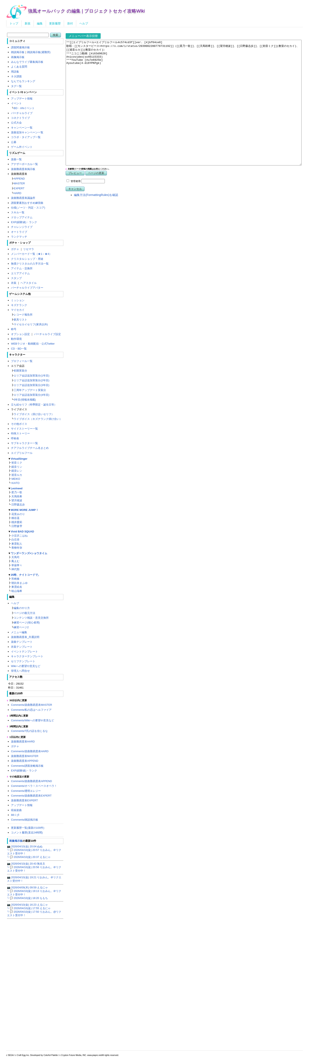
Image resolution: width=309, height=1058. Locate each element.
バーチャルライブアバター (27, 287)
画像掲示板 (17, 57)
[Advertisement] (184, 275)
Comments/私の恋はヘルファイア (31, 709)
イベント (16, 103)
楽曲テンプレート (22, 641)
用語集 (15, 71)
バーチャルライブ (22, 113)
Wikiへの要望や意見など (25, 666)
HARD (17, 193)
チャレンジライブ (22, 226)
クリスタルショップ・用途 (27, 258)
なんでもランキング (23, 81)
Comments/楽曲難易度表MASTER (31, 704)
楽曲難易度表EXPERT (24, 800)
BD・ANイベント (24, 108)
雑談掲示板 (17, 52)
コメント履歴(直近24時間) (27, 832)
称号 (13, 329)
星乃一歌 (16, 492)
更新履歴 (55, 23)
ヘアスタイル (29, 282)
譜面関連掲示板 (20, 47)
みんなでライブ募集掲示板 (27, 61)
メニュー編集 (19, 632)
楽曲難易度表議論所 (23, 197)
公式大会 (16, 122)
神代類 (15, 569)
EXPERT (19, 188)
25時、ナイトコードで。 (26, 574)
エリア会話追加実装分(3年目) (31, 385)
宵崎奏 (15, 578)
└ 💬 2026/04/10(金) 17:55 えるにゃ (29, 908)
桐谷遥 (15, 518)
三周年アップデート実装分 (30, 390)
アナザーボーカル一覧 (24, 164)
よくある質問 (19, 66)
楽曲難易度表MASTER (24, 756)
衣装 (13, 282)
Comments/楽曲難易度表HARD (29, 751)
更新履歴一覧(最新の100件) (27, 827)
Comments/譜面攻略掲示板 (27, 765)
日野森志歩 (18, 504)
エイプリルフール (22, 452)
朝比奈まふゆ (19, 582)
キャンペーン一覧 (22, 127)
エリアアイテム (20, 273)
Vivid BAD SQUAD (22, 531)
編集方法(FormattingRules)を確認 (96, 219)
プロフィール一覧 (22, 361)
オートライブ (19, 231)
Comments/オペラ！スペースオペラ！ (34, 785)
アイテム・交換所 (22, 268)
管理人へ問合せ (20, 670)
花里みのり (18, 514)
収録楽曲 (16, 810)
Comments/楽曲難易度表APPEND (31, 781)
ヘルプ (83, 23)
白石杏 (15, 539)
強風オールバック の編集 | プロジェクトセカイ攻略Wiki (86, 10)
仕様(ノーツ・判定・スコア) (28, 207)
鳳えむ (15, 561)
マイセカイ (17, 309)
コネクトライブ (20, 117)
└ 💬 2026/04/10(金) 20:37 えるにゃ (29, 857)
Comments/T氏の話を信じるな (29, 730)
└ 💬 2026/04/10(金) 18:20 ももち (27, 898)
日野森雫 (16, 526)
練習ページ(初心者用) (27, 622)
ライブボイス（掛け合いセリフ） (34, 414)
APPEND (19, 178)
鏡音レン (16, 470)
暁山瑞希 (16, 591)
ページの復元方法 (24, 613)
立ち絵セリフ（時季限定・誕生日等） (34, 404)
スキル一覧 (17, 212)
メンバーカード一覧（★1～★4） (31, 253)
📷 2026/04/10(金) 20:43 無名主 (26, 863)
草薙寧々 (16, 565)
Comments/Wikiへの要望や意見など (32, 720)
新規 (27, 23)
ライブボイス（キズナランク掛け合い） (38, 418)
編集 (40, 23)
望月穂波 (16, 500)
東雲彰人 (16, 543)
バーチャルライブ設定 (47, 334)
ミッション (17, 300)
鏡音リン (16, 466)
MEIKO (15, 478)
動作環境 (16, 338)
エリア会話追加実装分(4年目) (31, 394)
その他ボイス (19, 423)
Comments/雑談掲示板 (24, 819)
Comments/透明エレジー (26, 790)
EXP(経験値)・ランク (24, 222)
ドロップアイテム (22, 217)
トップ (14, 23)
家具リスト (20, 319)
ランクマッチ (19, 236)
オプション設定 (20, 334)
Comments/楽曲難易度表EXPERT (31, 795)
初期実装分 (20, 370)
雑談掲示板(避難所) (39, 52)
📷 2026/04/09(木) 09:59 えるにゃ (27, 887)
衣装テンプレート (22, 646)
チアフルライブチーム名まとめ (30, 447)
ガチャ (15, 249)
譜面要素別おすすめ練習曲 (27, 202)
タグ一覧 (16, 86)
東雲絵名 (16, 586)
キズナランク (19, 305)
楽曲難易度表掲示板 (23, 169)
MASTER (19, 183)
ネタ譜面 (16, 76)
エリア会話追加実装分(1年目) (31, 375)
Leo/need (17, 488)
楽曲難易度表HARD (23, 741)
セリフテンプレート (23, 661)
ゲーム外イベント (22, 146)
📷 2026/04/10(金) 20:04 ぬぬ (25, 846)
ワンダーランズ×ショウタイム (29, 553)
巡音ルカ (16, 474)
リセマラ (28, 249)
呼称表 (15, 438)
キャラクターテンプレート (27, 656)
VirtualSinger (19, 458)
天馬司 (15, 557)
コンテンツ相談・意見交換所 (31, 617)
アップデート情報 (22, 98)
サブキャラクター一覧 (24, 443)
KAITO (15, 483)
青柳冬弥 (16, 547)
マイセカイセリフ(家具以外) (31, 324)
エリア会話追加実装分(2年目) (31, 380)
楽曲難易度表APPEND (24, 760)
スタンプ (16, 278)
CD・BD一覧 (19, 348)
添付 (70, 23)
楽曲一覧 (16, 159)
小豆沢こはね (19, 535)
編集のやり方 (22, 608)
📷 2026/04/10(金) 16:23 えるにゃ (27, 904)
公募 (13, 142)
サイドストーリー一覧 (24, 428)
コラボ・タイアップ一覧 (26, 137)
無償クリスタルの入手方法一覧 (30, 263)
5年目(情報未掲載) (25, 399)
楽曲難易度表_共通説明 (25, 637)
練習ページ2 (21, 627)
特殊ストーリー (20, 433)
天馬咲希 (16, 496)
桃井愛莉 (16, 522)
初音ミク (16, 462)
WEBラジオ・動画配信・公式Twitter (33, 343)
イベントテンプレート (24, 651)
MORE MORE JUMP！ (25, 509)
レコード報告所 (23, 314)
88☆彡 (15, 814)
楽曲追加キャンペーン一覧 (27, 132)
